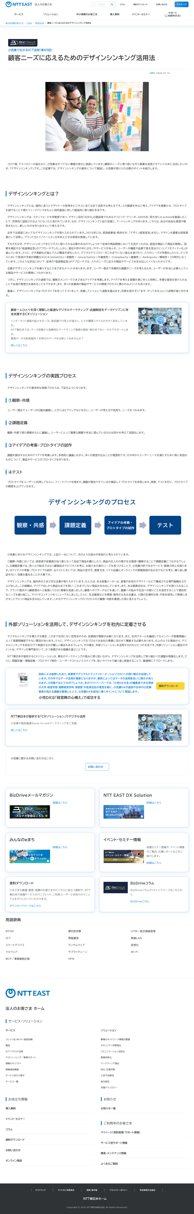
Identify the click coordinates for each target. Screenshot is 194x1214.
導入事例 (11, 1108)
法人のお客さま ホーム (25, 1008)
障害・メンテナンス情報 (113, 1153)
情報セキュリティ (14, 1063)
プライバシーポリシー (118, 1190)
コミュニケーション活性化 (113, 1051)
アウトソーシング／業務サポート (21, 1057)
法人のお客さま (29, 4)
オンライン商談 (14, 1160)
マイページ (181, 4)
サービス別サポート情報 (114, 1143)
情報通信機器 (12, 1069)
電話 (8, 1045)
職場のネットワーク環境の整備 (115, 1039)
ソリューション (108, 1030)
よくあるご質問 (109, 1163)
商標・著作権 (92, 1190)
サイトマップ (40, 1190)
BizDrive (39, 23)
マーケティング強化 (110, 1063)
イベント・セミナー (15, 1119)
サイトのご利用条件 (66, 1190)
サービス (10, 1030)
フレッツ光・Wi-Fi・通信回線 (19, 1039)
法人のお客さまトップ (14, 23)
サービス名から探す (15, 1075)
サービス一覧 (12, 1082)
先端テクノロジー (109, 1087)
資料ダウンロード (140, 4)
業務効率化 (106, 1057)
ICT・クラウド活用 (14, 1051)
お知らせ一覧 (108, 1108)
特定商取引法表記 (147, 1190)
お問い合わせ (161, 4)
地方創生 (105, 1082)
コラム (122, 4)
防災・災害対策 (108, 1069)
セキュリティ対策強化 (111, 1045)
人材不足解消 (107, 1075)
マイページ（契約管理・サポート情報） (120, 1132)
